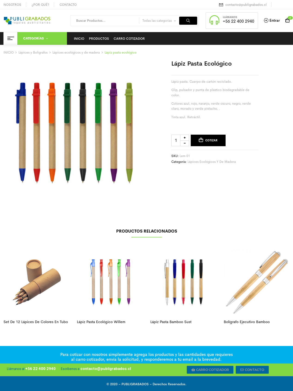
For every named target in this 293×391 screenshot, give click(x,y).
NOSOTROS (12, 5)
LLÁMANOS (230, 17)
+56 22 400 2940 (238, 21)
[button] (210, 370)
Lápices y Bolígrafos (33, 52)
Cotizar (211, 140)
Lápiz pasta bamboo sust (170, 321)
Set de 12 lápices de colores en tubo (35, 321)
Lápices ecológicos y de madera (76, 52)
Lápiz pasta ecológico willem (101, 321)
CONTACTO (68, 5)
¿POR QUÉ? (40, 5)
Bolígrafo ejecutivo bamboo (247, 321)
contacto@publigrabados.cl (246, 5)
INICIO (8, 52)
